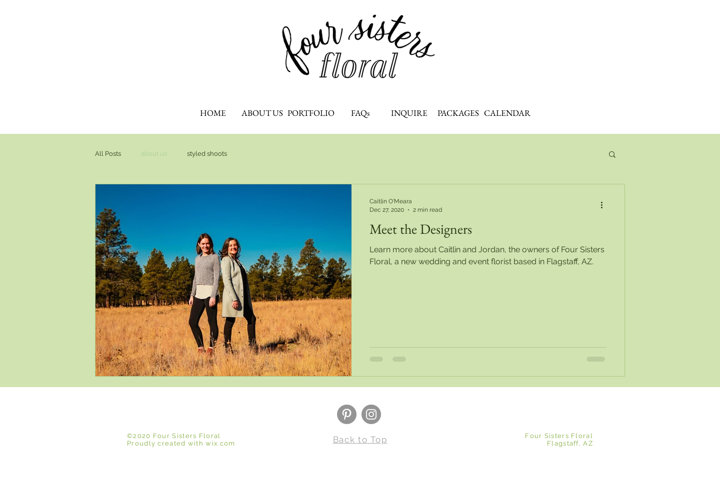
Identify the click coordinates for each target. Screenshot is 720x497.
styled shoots (207, 153)
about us (154, 153)
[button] (612, 155)
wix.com (220, 443)
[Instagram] (371, 414)
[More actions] (605, 205)
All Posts (108, 153)
